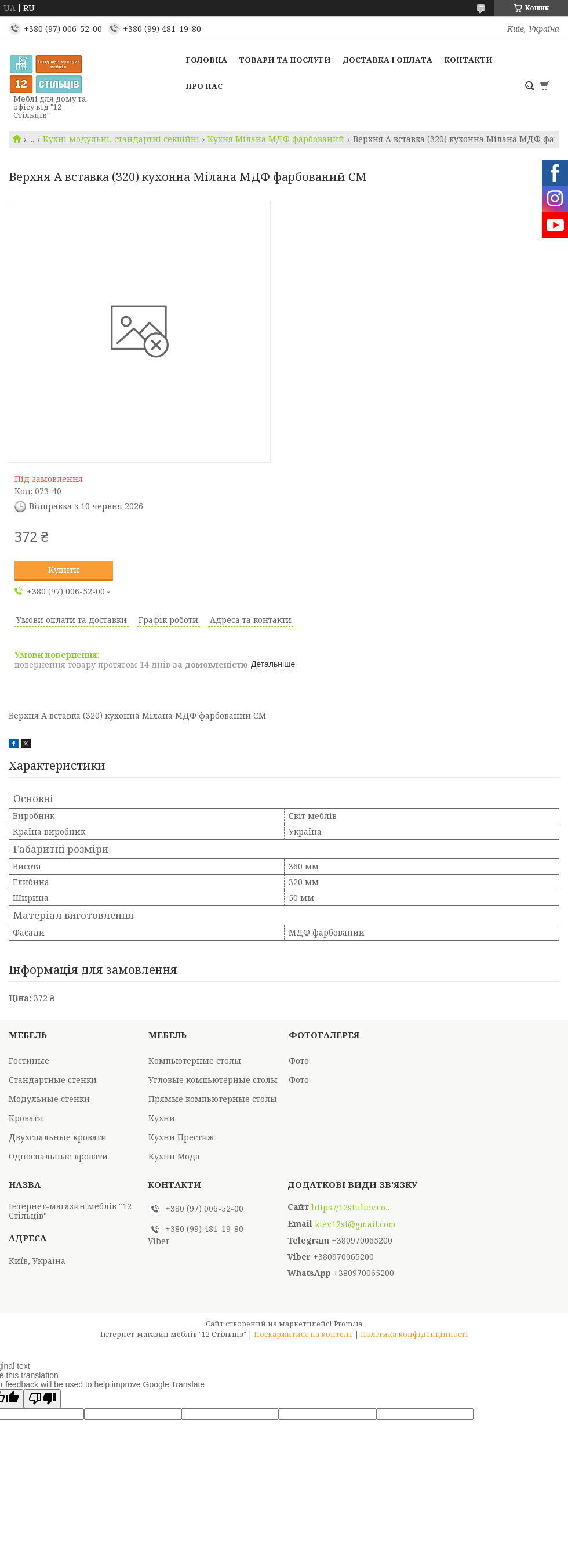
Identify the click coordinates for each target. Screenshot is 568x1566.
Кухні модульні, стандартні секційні (121, 139)
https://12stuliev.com (351, 1207)
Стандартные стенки (53, 1079)
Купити (63, 569)
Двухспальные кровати (58, 1137)
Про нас (204, 86)
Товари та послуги (285, 60)
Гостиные (29, 1060)
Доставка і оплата (387, 60)
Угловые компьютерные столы (213, 1079)
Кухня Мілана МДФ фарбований (275, 139)
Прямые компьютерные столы (212, 1098)
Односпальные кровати (58, 1156)
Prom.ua (348, 1324)
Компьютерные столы (194, 1060)
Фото (299, 1060)
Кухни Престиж (181, 1137)
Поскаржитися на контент (303, 1334)
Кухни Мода (174, 1156)
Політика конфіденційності (414, 1334)
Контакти (468, 60)
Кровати (26, 1117)
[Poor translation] (42, 1398)
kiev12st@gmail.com (355, 1224)
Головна (206, 60)
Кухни (161, 1117)
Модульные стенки (49, 1098)
